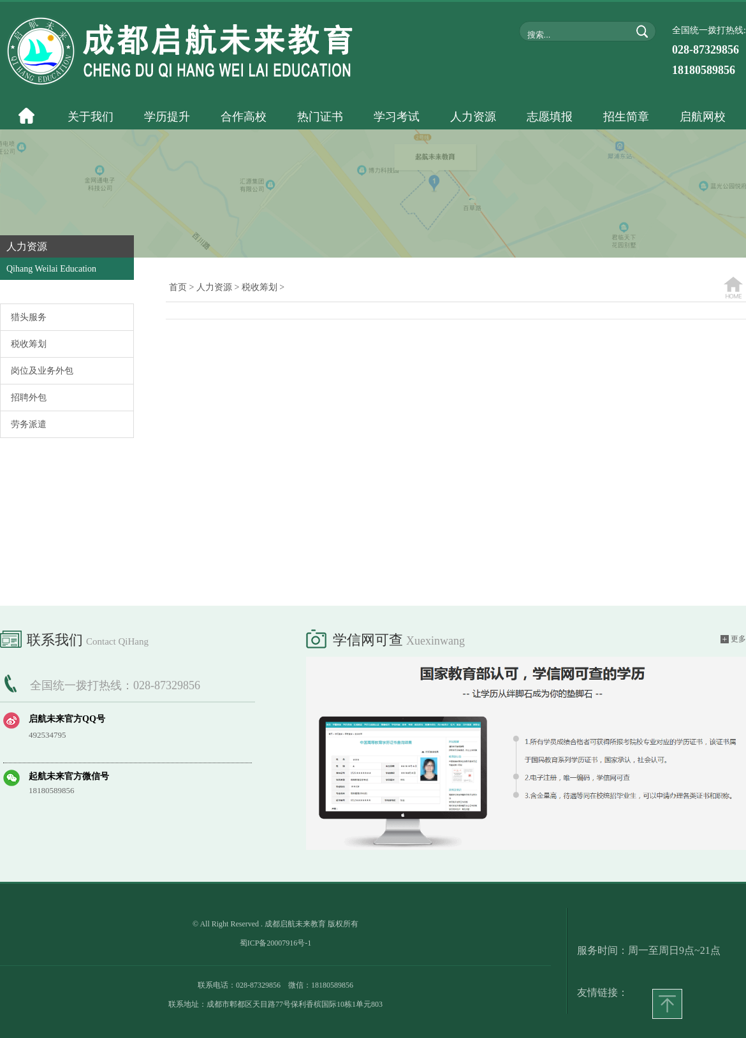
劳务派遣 (29, 424)
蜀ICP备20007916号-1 (276, 943)
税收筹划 (29, 344)
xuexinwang (435, 640)
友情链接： (602, 992)
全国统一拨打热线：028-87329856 (115, 685)
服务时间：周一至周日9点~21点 (648, 950)
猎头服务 (29, 317)
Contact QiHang (117, 641)
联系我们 (74, 637)
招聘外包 (29, 397)
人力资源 (214, 287)
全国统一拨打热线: (709, 51)
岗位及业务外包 (42, 371)
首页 (178, 287)
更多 (733, 639)
